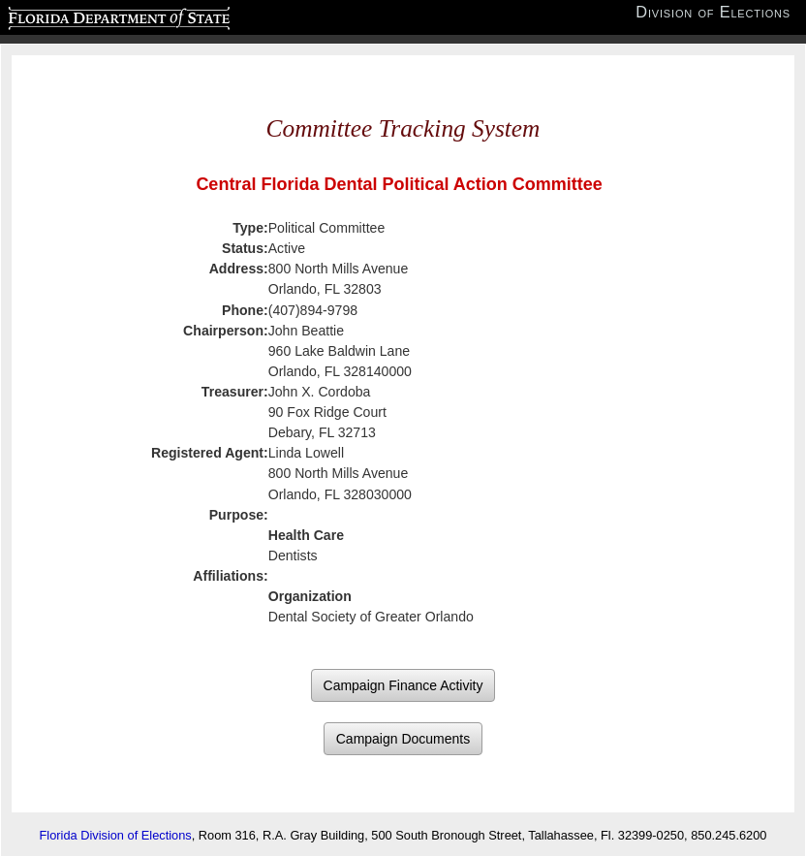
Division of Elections (713, 12)
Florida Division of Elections (116, 835)
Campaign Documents (403, 738)
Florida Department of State (81, 15)
